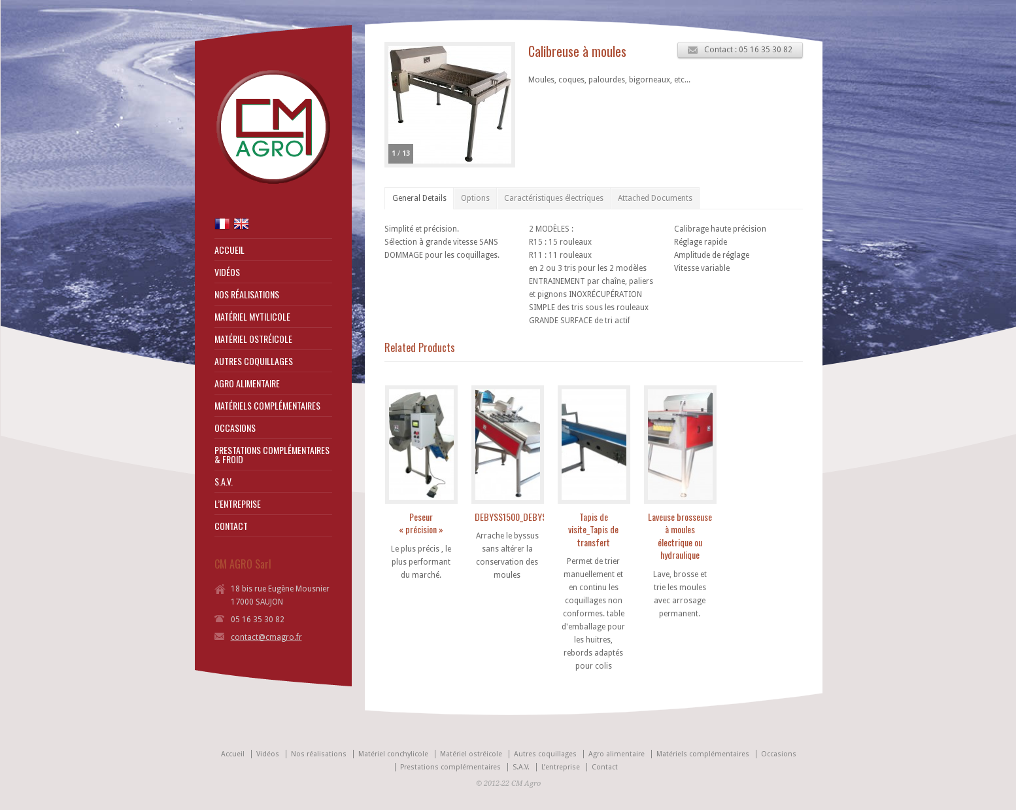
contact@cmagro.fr (266, 637)
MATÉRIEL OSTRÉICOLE (253, 338)
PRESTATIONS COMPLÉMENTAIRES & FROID (272, 455)
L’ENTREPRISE (237, 503)
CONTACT (231, 526)
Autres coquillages (545, 754)
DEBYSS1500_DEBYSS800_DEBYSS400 (542, 516)
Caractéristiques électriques (553, 198)
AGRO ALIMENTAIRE (247, 383)
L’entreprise (560, 767)
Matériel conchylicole (393, 754)
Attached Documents (655, 198)
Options (475, 198)
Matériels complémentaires (702, 754)
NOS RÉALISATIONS (246, 294)
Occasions (778, 754)
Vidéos (267, 754)
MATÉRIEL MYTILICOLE (252, 316)
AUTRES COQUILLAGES (253, 361)
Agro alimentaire (616, 754)
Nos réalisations (319, 754)
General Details (419, 198)
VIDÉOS (227, 272)
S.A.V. (223, 481)
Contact (605, 767)
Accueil (233, 754)
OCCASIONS (235, 427)
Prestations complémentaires (450, 767)
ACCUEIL (229, 250)
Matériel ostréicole (471, 754)
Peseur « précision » (421, 523)
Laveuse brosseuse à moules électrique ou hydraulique (680, 536)
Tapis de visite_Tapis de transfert (593, 529)
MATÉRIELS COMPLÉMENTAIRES (267, 405)
